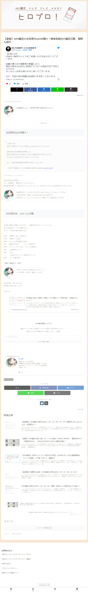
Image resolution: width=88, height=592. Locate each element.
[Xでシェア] (17, 89)
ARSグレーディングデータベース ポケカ (16, 554)
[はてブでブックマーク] (44, 89)
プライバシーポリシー (9, 568)
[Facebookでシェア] (30, 89)
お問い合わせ (6, 563)
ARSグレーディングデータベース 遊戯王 (16, 559)
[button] (71, 89)
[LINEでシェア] (57, 89)
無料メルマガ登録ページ (10, 573)
